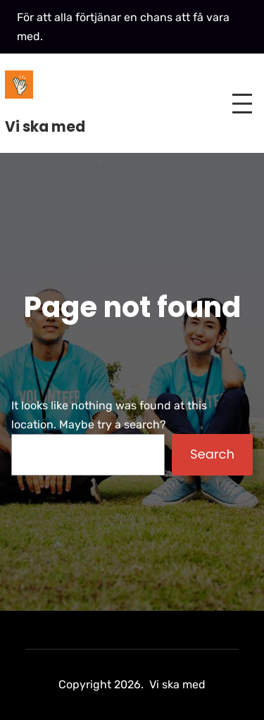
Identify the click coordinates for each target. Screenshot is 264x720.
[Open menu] (242, 103)
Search (212, 454)
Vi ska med (45, 127)
